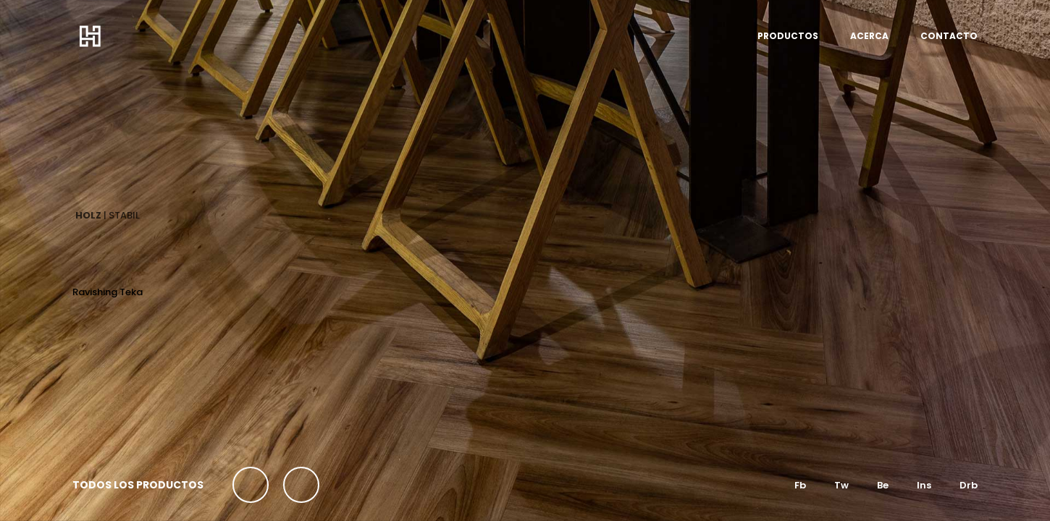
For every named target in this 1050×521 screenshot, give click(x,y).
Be (883, 485)
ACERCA (869, 36)
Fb (800, 485)
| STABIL (107, 215)
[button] (250, 485)
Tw (841, 485)
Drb (968, 485)
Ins (924, 485)
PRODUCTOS (787, 36)
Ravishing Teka (107, 292)
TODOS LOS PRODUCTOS (137, 485)
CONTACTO (949, 36)
